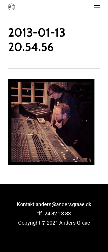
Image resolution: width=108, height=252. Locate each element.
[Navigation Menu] (97, 7)
